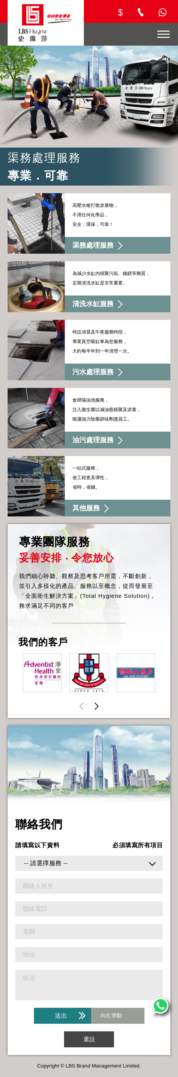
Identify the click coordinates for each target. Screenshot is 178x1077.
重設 (89, 1039)
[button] (96, 706)
